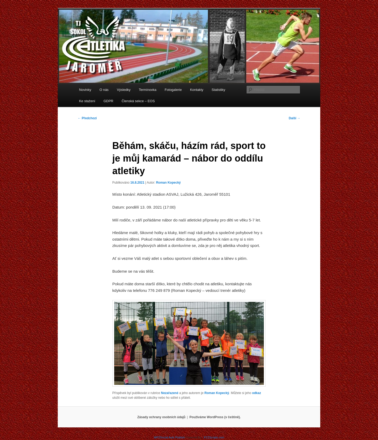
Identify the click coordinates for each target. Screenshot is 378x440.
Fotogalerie (173, 90)
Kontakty (196, 90)
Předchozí (87, 118)
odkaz (256, 393)
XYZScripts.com (213, 437)
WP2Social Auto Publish (169, 437)
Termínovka (147, 90)
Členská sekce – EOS (138, 101)
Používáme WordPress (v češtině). (215, 417)
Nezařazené (169, 393)
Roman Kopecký (168, 182)
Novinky (85, 90)
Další (294, 118)
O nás (104, 90)
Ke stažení (87, 101)
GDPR (108, 101)
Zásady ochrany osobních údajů (161, 417)
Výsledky (123, 90)
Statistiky (218, 90)
